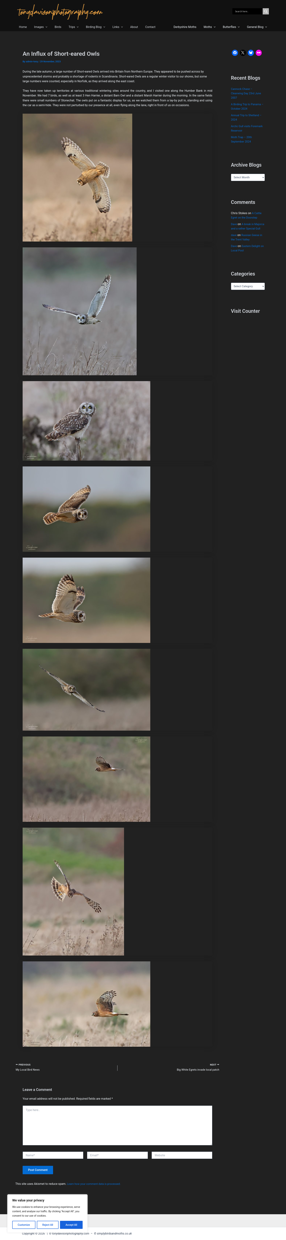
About (125, 27)
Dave (234, 224)
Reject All (47, 1224)
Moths (213, 27)
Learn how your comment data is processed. (95, 1184)
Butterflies (233, 27)
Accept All (71, 1224)
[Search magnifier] (266, 11)
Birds (54, 27)
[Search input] (248, 11)
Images (38, 27)
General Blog (258, 27)
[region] (47, 1213)
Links (109, 27)
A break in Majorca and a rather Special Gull (244, 228)
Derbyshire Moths (190, 27)
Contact (139, 27)
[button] (43, 27)
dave (234, 239)
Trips (68, 27)
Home (22, 27)
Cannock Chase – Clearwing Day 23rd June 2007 (247, 93)
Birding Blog (88, 27)
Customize (24, 1224)
